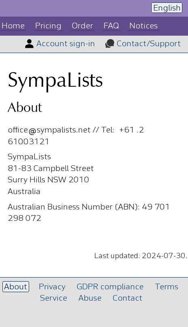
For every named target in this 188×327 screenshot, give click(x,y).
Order (82, 26)
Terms (166, 287)
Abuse (89, 298)
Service (53, 298)
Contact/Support (149, 44)
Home (13, 26)
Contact (127, 298)
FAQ (111, 26)
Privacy (52, 287)
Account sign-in (65, 44)
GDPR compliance (110, 287)
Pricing (48, 26)
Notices (143, 26)
